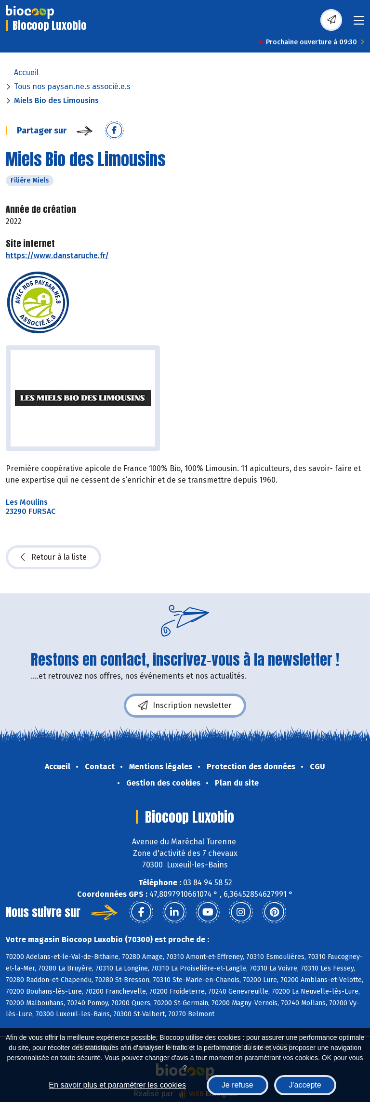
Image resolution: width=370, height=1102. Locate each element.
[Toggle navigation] (359, 23)
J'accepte (305, 1085)
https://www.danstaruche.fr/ (57, 255)
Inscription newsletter (185, 705)
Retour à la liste (53, 557)
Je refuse (237, 1085)
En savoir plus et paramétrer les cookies (117, 1085)
